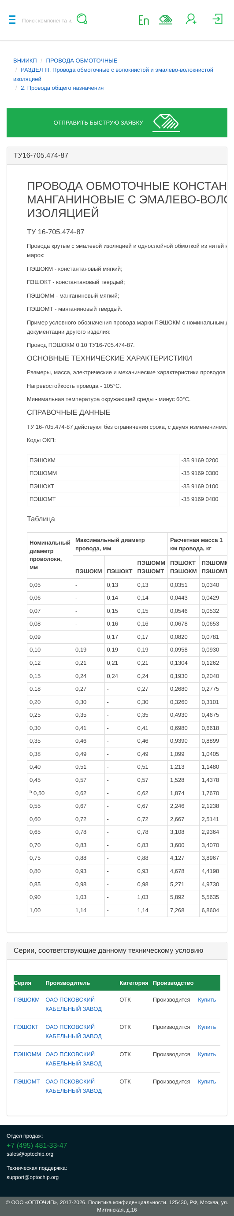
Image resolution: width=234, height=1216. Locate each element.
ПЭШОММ (27, 1054)
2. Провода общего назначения (62, 88)
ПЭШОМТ (27, 1081)
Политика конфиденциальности (127, 1202)
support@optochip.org (33, 1177)
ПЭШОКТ (26, 1027)
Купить (207, 999)
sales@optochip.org (30, 1154)
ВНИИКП (25, 60)
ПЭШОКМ (27, 999)
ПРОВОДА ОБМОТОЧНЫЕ (82, 60)
